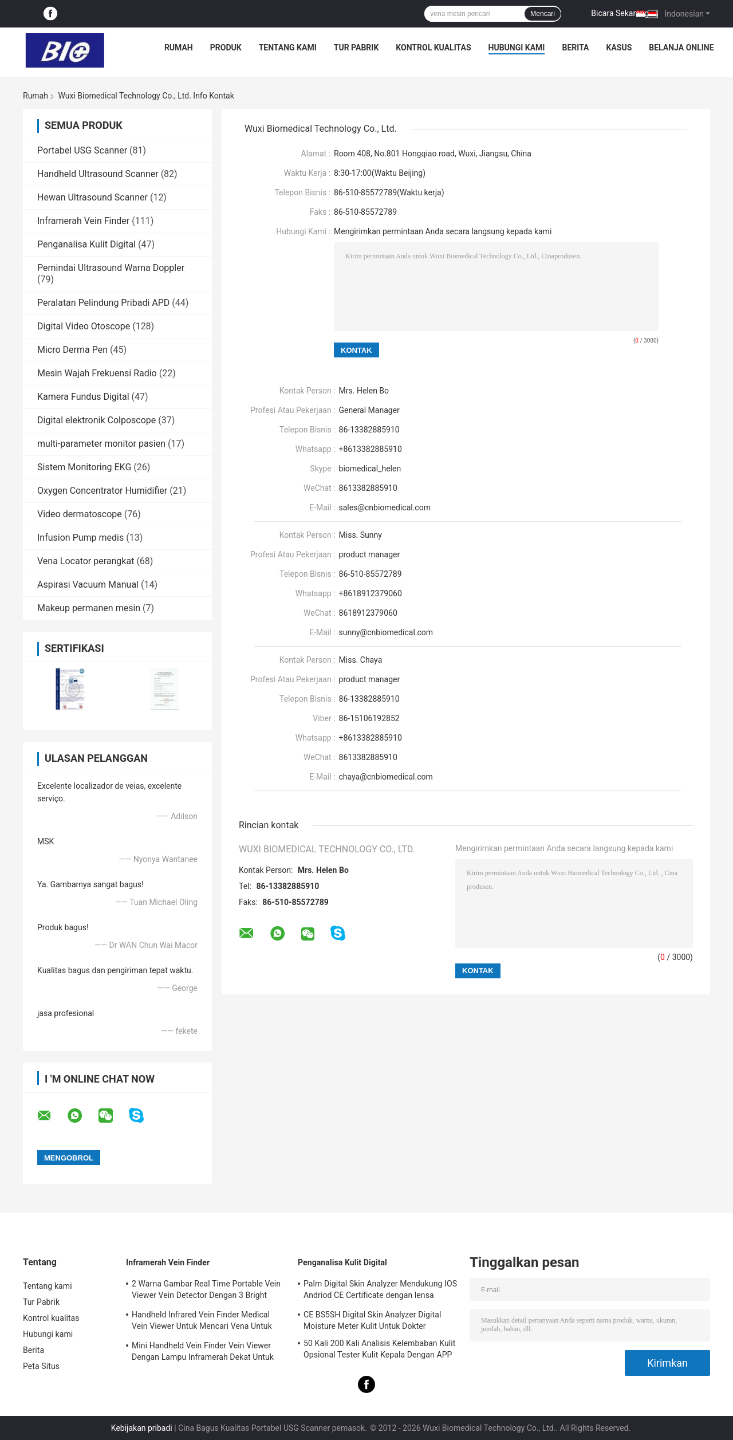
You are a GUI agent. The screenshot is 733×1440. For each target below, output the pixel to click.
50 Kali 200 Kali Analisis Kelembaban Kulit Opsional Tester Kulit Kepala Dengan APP (380, 1349)
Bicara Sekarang (620, 13)
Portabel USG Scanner (82, 150)
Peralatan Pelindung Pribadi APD (103, 302)
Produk (226, 47)
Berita (575, 47)
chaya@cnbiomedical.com (386, 776)
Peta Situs (41, 1366)
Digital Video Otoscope (83, 326)
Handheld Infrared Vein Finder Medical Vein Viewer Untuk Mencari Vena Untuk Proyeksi (202, 1322)
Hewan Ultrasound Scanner (92, 197)
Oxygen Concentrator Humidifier (102, 490)
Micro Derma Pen (72, 349)
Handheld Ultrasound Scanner (98, 173)
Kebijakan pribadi (141, 1428)
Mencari (542, 14)
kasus (619, 47)
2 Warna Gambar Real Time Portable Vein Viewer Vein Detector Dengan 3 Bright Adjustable (206, 1291)
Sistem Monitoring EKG (84, 467)
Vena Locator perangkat (85, 561)
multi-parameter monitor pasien (101, 443)
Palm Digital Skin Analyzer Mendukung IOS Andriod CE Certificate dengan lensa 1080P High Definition (380, 1291)
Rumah (178, 47)
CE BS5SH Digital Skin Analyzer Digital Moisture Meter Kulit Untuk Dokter (372, 1320)
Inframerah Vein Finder (83, 220)
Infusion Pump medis (80, 537)
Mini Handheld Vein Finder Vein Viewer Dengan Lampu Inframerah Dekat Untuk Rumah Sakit (203, 1353)
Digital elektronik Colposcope (96, 420)
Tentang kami (288, 47)
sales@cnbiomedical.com (385, 507)
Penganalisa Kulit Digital (86, 244)
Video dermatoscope (79, 514)
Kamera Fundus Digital (83, 396)
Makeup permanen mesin (88, 608)
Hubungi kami (516, 47)
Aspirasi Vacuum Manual (88, 584)
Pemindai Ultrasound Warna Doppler (110, 267)
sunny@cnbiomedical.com (386, 632)
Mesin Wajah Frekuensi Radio (97, 373)
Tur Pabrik (356, 47)
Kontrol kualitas (433, 47)
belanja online (681, 47)
